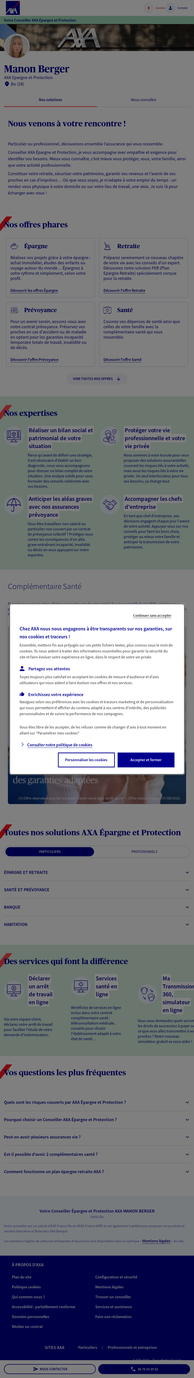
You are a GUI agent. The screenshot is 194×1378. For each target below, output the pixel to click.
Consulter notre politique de (59, 745)
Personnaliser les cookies (86, 759)
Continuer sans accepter (152, 615)
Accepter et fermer (146, 759)
